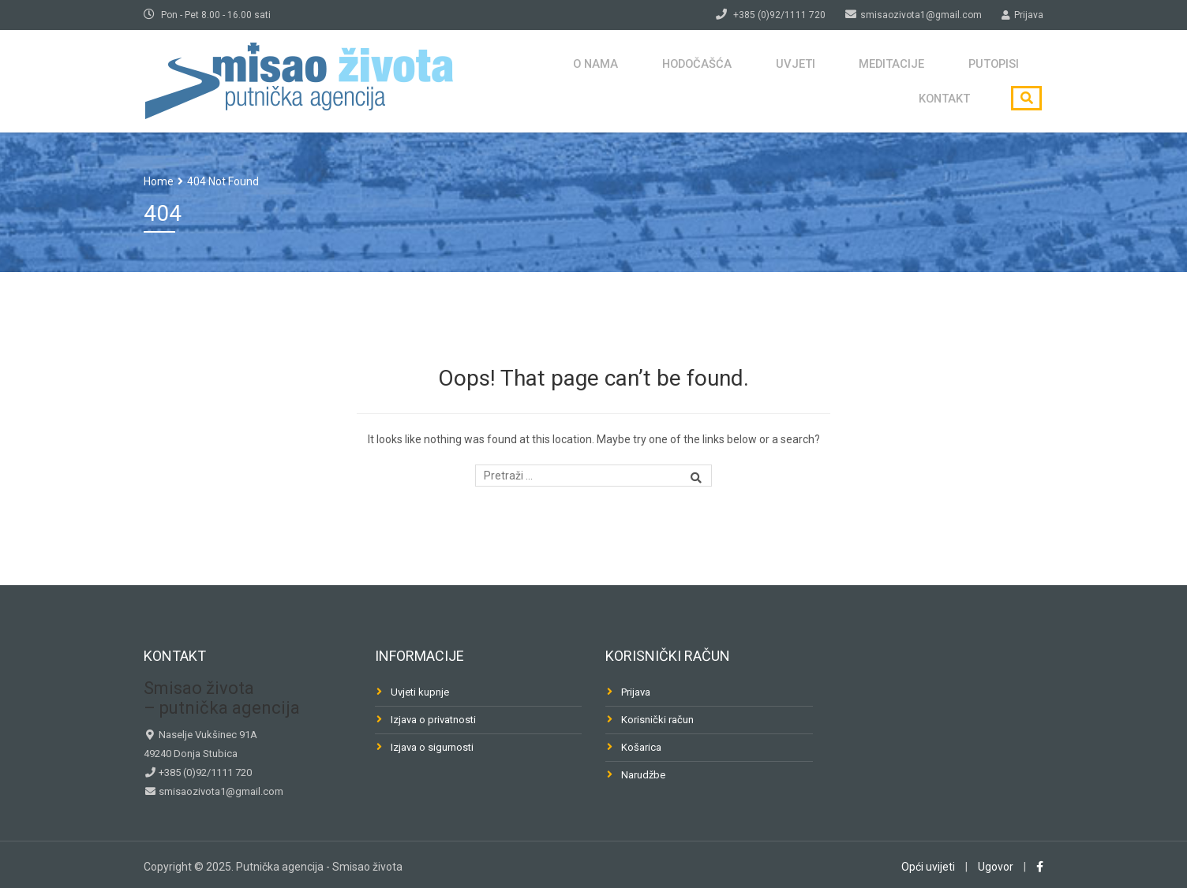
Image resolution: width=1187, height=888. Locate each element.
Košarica (641, 747)
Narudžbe (643, 775)
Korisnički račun (657, 720)
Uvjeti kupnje (420, 692)
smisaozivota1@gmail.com (219, 791)
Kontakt (948, 80)
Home (159, 181)
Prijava (635, 692)
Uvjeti (682, 80)
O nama (501, 80)
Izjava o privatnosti (433, 720)
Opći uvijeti (928, 866)
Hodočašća (593, 80)
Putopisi (862, 80)
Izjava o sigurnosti (432, 747)
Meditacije (769, 80)
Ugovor (995, 866)
